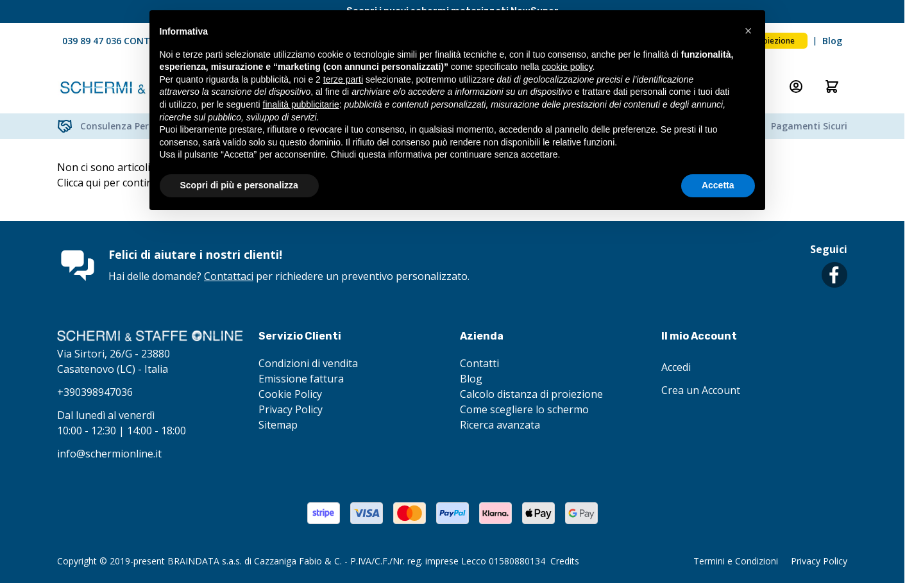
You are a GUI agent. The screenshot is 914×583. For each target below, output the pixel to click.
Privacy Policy (290, 409)
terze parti (343, 79)
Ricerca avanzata (500, 425)
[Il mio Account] (796, 86)
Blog (832, 41)
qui (93, 183)
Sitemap (278, 425)
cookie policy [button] (566, 67)
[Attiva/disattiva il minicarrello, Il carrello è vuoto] (832, 86)
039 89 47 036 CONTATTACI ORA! (134, 41)
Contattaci (228, 276)
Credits (564, 561)
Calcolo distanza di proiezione (531, 394)
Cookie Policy (290, 394)
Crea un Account (700, 390)
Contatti (479, 363)
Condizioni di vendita (308, 363)
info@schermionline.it (109, 454)
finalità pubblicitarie (301, 104)
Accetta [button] (718, 185)
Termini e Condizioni (735, 561)
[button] (748, 31)
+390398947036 (95, 392)
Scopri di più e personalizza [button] (239, 185)
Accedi (676, 367)
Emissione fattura (301, 379)
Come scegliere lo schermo (524, 409)
